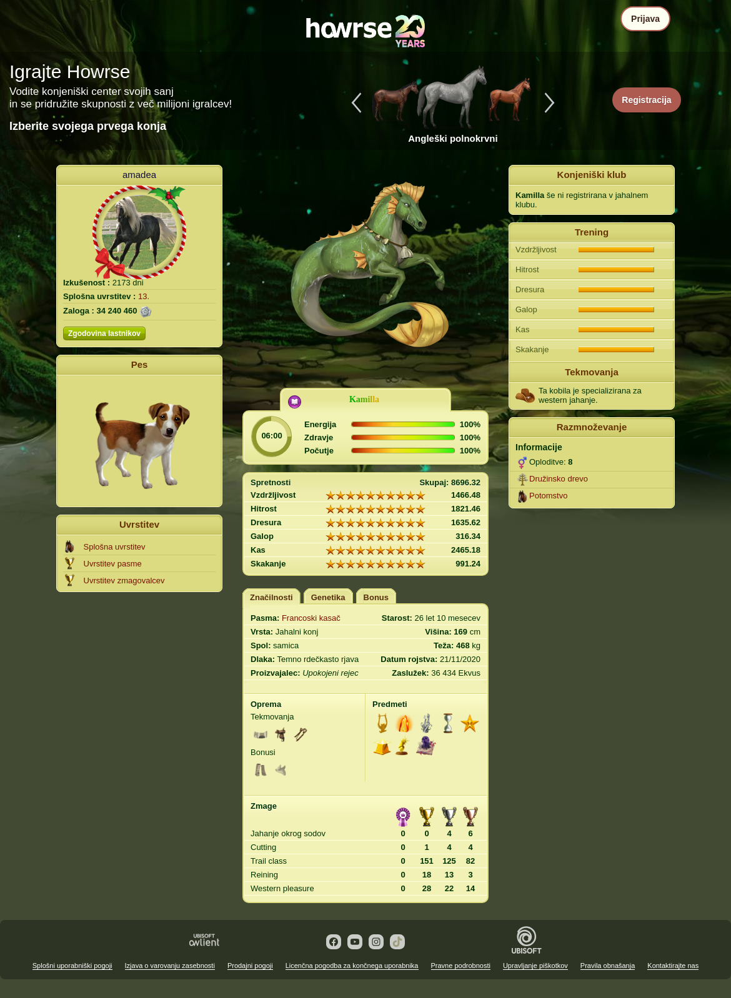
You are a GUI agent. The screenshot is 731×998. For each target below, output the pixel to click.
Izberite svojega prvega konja (87, 126)
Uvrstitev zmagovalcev (124, 580)
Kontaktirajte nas (673, 965)
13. (143, 296)
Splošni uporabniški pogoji (72, 965)
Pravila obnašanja (607, 965)
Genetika (328, 597)
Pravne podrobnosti (460, 965)
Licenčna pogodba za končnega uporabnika (352, 965)
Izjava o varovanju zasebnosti (170, 965)
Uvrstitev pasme (113, 563)
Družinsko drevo (558, 478)
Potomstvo (548, 495)
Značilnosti (271, 597)
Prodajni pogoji (250, 965)
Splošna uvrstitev (115, 546)
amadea (139, 174)
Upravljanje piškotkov (535, 965)
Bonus (376, 597)
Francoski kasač (311, 618)
